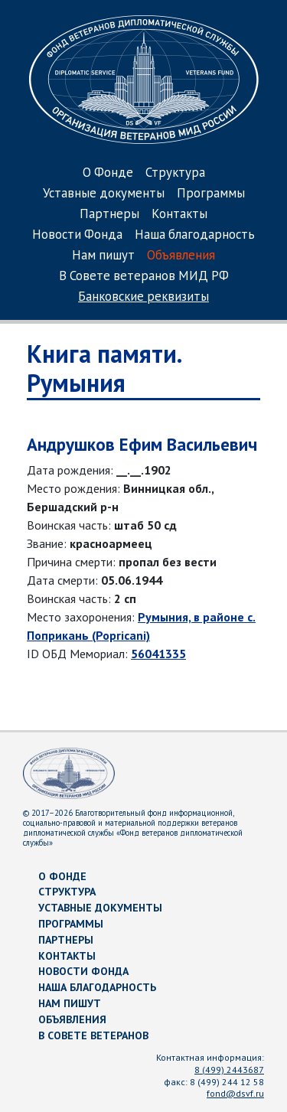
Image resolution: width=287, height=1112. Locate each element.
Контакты (179, 214)
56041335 (158, 653)
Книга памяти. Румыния (104, 368)
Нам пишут (103, 256)
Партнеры (109, 214)
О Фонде (108, 173)
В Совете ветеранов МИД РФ (144, 276)
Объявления (181, 256)
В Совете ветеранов (93, 1035)
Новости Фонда (77, 235)
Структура (175, 173)
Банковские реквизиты (143, 297)
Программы (211, 194)
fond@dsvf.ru (235, 1093)
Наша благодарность (195, 235)
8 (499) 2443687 (229, 1069)
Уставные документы (104, 194)
